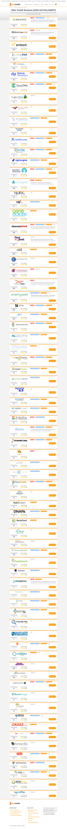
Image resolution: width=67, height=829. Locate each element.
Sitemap (29, 820)
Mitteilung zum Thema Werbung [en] (32, 811)
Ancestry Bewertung (14, 810)
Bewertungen (36, 4)
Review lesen (52, 25)
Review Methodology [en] (33, 822)
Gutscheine (46, 4)
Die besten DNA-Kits (28, 4)
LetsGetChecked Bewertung (16, 815)
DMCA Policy (30, 818)
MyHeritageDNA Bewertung (16, 811)
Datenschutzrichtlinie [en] (33, 813)
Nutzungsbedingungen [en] (33, 816)
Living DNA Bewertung (15, 813)
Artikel (42, 4)
